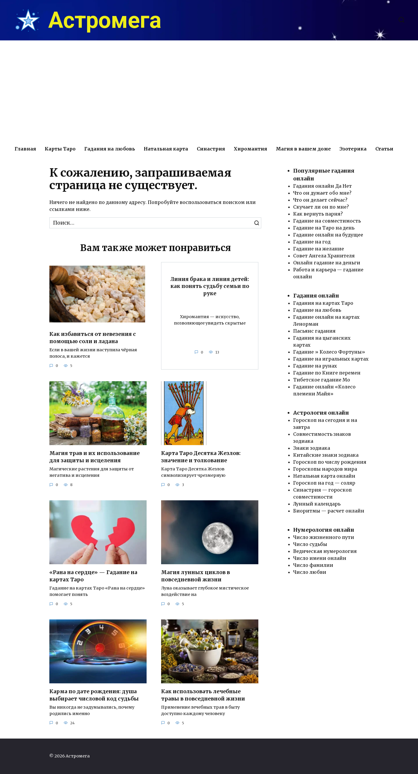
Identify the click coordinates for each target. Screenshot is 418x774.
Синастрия (211, 149)
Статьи (384, 149)
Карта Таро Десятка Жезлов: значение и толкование (201, 457)
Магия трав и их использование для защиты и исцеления (94, 457)
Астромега (104, 20)
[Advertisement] (209, 90)
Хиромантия (250, 149)
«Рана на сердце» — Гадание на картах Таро (93, 576)
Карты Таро (60, 149)
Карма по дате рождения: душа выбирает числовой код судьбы (94, 695)
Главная (25, 149)
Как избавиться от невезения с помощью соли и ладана (92, 338)
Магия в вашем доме (303, 149)
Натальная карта (166, 149)
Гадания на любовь (109, 149)
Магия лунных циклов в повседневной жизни (195, 576)
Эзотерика (353, 149)
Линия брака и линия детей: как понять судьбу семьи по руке (209, 286)
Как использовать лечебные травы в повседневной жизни (203, 695)
